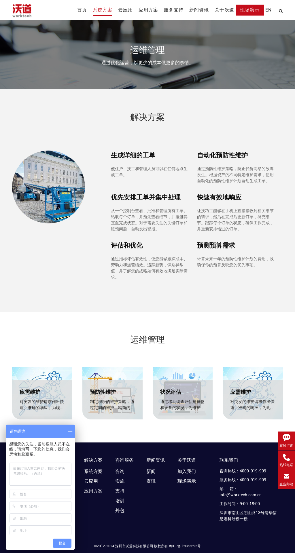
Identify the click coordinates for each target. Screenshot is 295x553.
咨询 (119, 471)
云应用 (91, 481)
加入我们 (186, 471)
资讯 (151, 481)
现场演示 (186, 481)
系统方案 (93, 471)
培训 (119, 500)
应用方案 (93, 491)
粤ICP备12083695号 (185, 546)
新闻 (151, 471)
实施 (119, 481)
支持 (119, 491)
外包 (119, 510)
